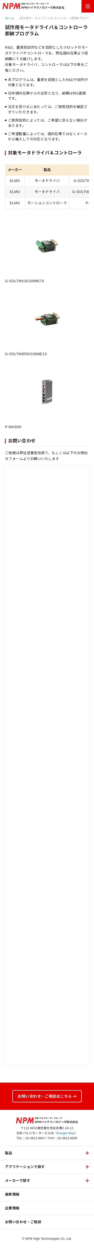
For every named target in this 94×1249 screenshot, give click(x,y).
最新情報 (12, 1194)
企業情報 (12, 1208)
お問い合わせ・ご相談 (23, 1222)
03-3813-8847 (36, 1138)
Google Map (65, 1133)
